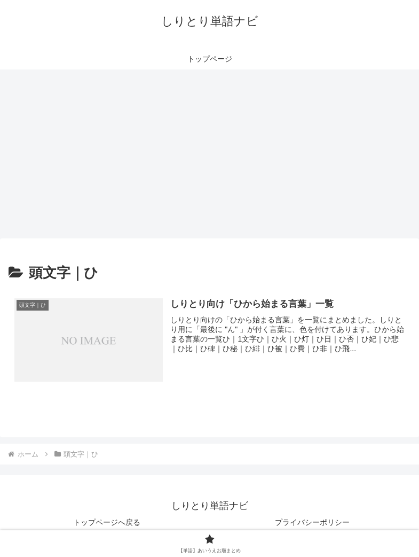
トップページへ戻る (106, 522)
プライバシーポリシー (312, 522)
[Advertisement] (209, 157)
